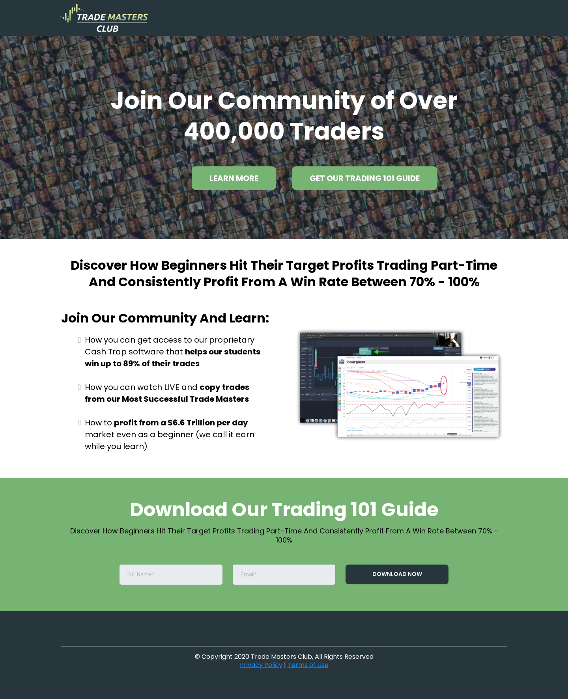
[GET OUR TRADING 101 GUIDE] (364, 178)
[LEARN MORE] (234, 178)
